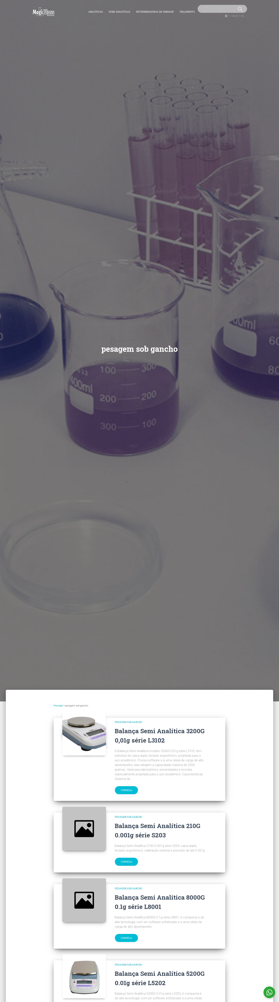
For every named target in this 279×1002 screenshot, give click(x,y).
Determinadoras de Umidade (155, 11)
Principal (58, 705)
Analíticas (95, 11)
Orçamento (187, 11)
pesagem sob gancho (128, 722)
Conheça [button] (126, 790)
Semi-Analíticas (119, 11)
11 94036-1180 (236, 16)
